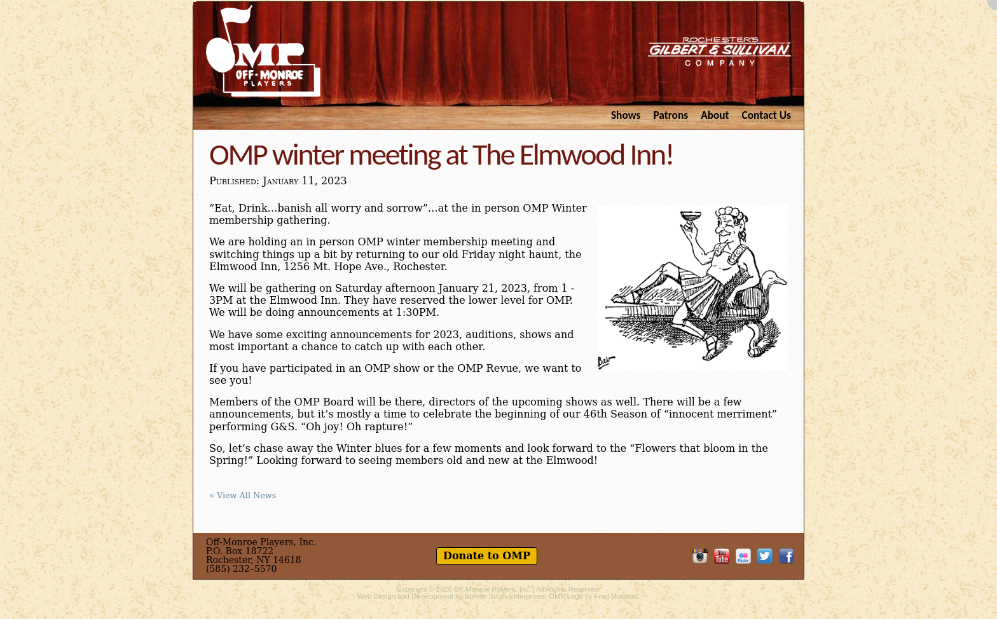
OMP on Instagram (700, 556)
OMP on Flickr (743, 556)
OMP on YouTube (721, 556)
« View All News (242, 496)
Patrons (670, 114)
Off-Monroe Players (263, 51)
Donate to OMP (486, 556)
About (715, 114)
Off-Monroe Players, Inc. (492, 589)
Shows (626, 114)
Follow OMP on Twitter (765, 556)
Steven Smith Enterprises (505, 596)
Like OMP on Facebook (786, 556)
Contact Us (766, 114)
